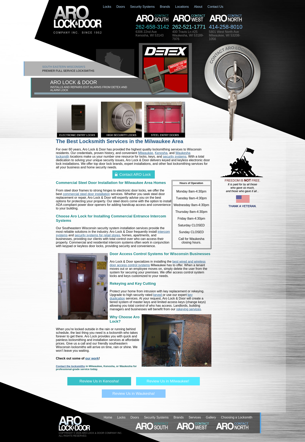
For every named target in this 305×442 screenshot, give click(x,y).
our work (92, 358)
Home (108, 417)
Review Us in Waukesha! (133, 393)
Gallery (211, 417)
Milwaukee (145, 153)
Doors (120, 6)
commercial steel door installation (86, 194)
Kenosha (161, 153)
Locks (107, 6)
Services (195, 417)
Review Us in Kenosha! (99, 381)
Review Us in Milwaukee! (168, 381)
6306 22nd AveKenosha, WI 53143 (150, 33)
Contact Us (215, 6)
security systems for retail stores (97, 235)
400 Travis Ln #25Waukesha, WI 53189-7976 (188, 35)
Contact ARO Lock (135, 174)
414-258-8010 (225, 27)
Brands (165, 6)
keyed (158, 295)
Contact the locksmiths (70, 366)
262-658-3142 (152, 27)
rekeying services (188, 309)
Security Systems (142, 6)
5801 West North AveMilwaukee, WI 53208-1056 (224, 35)
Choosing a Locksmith (236, 417)
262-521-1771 (189, 27)
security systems (174, 156)
